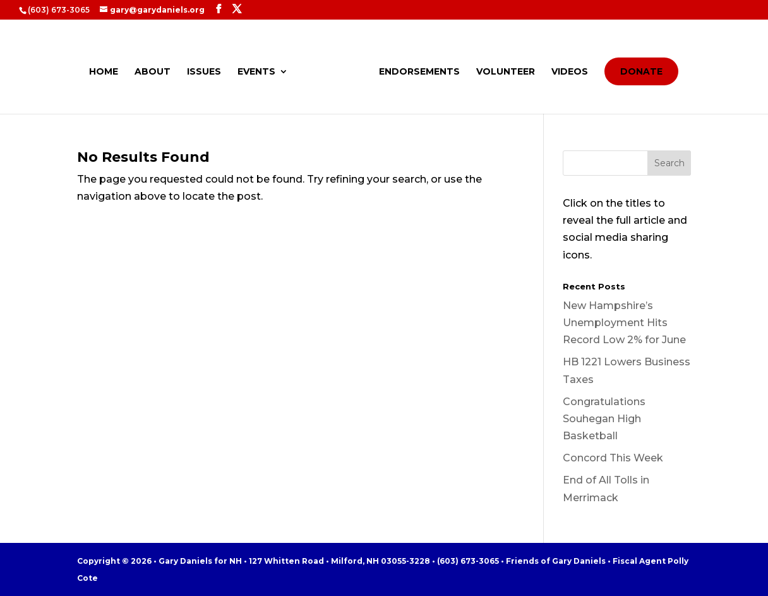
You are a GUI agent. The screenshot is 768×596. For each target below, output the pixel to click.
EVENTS (256, 72)
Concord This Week (613, 458)
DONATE (641, 71)
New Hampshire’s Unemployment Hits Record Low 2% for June (624, 323)
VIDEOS (569, 72)
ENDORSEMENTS (419, 72)
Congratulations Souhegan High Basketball (604, 419)
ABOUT (153, 72)
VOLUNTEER (505, 72)
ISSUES (204, 72)
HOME (103, 72)
